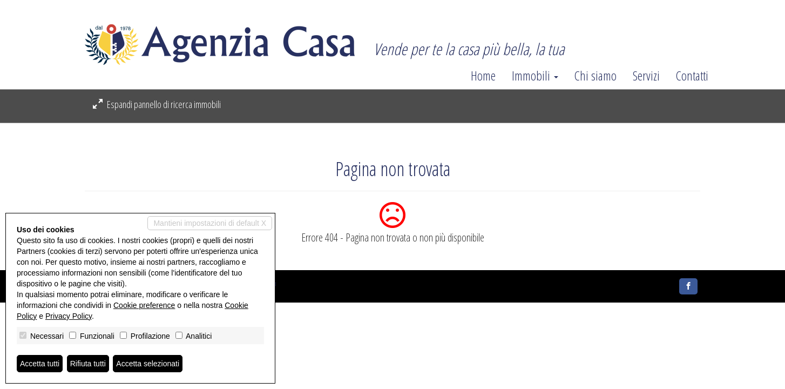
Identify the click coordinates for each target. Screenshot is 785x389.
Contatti (692, 75)
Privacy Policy (68, 316)
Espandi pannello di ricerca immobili (157, 104)
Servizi (646, 75)
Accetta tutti (39, 363)
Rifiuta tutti (88, 363)
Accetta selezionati (147, 363)
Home (483, 75)
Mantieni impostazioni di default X (209, 223)
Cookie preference (144, 305)
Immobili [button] (535, 75)
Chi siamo (595, 75)
